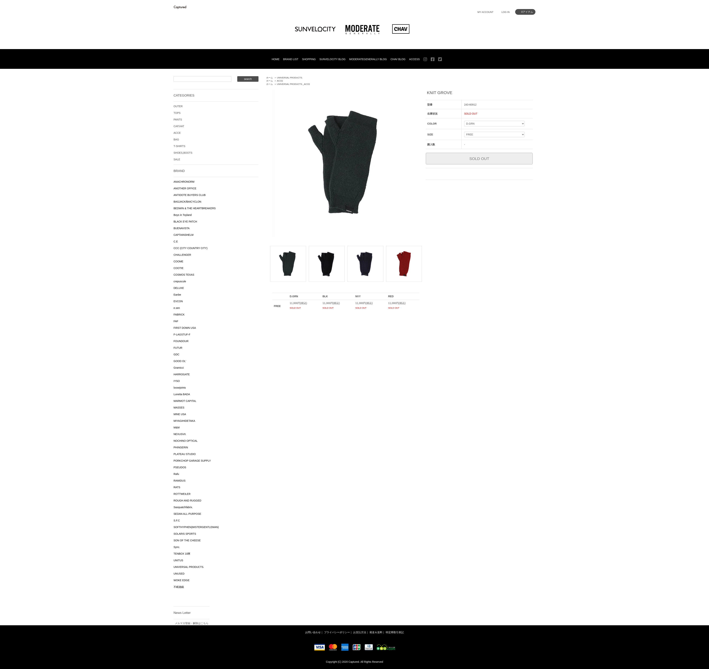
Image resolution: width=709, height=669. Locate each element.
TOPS (177, 112)
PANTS (178, 119)
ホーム (269, 77)
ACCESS (414, 59)
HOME (276, 59)
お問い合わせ (313, 632)
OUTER (178, 106)
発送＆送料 (375, 632)
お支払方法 (359, 632)
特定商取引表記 (395, 632)
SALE (177, 159)
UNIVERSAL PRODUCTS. (290, 77)
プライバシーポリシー (337, 632)
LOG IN (505, 12)
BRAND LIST (290, 59)
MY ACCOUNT (485, 12)
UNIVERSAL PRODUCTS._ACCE (293, 84)
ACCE (280, 81)
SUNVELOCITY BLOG (332, 59)
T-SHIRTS (179, 146)
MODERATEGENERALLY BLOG (368, 59)
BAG (176, 139)
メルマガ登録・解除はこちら (191, 623)
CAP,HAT (179, 126)
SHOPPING (309, 59)
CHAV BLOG (398, 59)
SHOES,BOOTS (183, 152)
